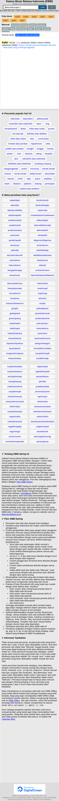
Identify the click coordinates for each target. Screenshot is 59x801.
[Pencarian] (21, 7)
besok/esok (15, 275)
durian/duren (42, 245)
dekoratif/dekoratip (42, 225)
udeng (39, 154)
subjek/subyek (42, 426)
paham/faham (42, 376)
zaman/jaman (42, 441)
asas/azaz (15, 245)
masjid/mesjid (15, 391)
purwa (47, 29)
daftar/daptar (42, 220)
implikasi (48, 179)
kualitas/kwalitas (14, 366)
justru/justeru (42, 323)
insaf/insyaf (42, 288)
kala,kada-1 (28, 119)
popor (37, 179)
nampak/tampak (15, 411)
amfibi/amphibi (14, 220)
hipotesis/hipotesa (15, 343)
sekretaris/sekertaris (42, 411)
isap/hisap (42, 293)
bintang (24, 25)
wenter (10, 154)
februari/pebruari (14, 283)
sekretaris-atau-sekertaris (33, 159)
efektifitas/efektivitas (42, 255)
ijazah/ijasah (14, 348)
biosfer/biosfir (42, 200)
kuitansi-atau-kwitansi (29, 189)
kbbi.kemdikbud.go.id (11, 514)
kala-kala (21, 29)
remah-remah (20, 174)
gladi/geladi (15, 313)
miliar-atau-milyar (18, 139)
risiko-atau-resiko (37, 129)
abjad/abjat (15, 200)
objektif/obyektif (42, 371)
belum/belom (15, 265)
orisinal (7, 174)
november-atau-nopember (20, 124)
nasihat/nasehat (15, 421)
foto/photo (14, 298)
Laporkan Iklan (8, 719)
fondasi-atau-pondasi (17, 144)
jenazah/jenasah (42, 313)
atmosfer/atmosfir (15, 255)
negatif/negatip (14, 426)
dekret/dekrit (42, 230)
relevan (10, 179)
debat (23, 129)
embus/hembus (42, 270)
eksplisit (48, 154)
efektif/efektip (43, 250)
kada (17, 16)
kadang (41, 25)
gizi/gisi (14, 308)
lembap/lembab (15, 376)
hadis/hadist (14, 323)
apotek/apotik (15, 240)
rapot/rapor (42, 396)
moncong (34, 169)
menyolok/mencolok (15, 401)
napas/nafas (14, 416)
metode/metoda (15, 396)
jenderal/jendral (42, 318)
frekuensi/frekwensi (14, 303)
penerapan (50, 184)
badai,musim (36, 174)
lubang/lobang (14, 381)
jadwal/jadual (42, 308)
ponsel (51, 129)
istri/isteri (42, 298)
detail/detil (42, 235)
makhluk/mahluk (14, 386)
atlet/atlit (15, 250)
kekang (38, 184)
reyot (38, 124)
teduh (7, 184)
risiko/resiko (42, 401)
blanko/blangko (42, 205)
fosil (19, 154)
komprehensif (11, 129)
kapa (30, 29)
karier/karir (42, 333)
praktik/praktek (42, 386)
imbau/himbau (14, 358)
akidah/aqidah (14, 215)
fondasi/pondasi (15, 288)
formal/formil (14, 293)
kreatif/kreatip (42, 358)
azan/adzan (14, 260)
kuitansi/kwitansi (14, 371)
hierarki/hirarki (14, 338)
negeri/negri (14, 431)
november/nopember (14, 441)
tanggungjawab (11, 169)
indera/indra (42, 283)
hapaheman (36, 144)
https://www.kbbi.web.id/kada (27, 35)
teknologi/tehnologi (42, 436)
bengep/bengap (15, 270)
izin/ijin (42, 303)
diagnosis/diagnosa (42, 240)
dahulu (33, 25)
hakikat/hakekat (15, 333)
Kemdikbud (26, 493)
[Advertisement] (29, 78)
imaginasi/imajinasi (14, 353)
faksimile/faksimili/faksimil (42, 275)
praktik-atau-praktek (15, 149)
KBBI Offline (14, 701)
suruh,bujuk (43, 139)
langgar (40, 149)
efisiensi (16, 184)
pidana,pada (42, 119)
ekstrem (28, 154)
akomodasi (50, 174)
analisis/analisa (15, 230)
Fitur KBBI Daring (25, 482)
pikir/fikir (42, 381)
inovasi (50, 149)
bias (32, 139)
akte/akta (15, 205)
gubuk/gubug (15, 318)
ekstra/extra (42, 260)
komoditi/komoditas (42, 348)
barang (15, 25)
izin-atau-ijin (17, 134)
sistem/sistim (42, 416)
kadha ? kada (9, 29)
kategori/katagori (42, 343)
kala (34, 16)
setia (48, 144)
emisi (20, 179)
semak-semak (48, 169)
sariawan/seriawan (42, 406)
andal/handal (15, 225)
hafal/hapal (15, 328)
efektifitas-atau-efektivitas (19, 164)
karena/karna (42, 328)
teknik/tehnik (42, 431)
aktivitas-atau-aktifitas (37, 134)
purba (24, 169)
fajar (29, 179)
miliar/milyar (14, 406)
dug (47, 124)
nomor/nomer (15, 436)
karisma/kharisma (42, 338)
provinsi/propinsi (42, 391)
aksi (16, 159)
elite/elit (42, 265)
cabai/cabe (42, 210)
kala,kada (15, 119)
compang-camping (42, 164)
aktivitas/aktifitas (14, 210)
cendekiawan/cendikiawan (42, 215)
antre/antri (15, 235)
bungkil (30, 149)
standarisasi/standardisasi (42, 421)
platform (27, 184)
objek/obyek (42, 366)
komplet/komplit (42, 353)
